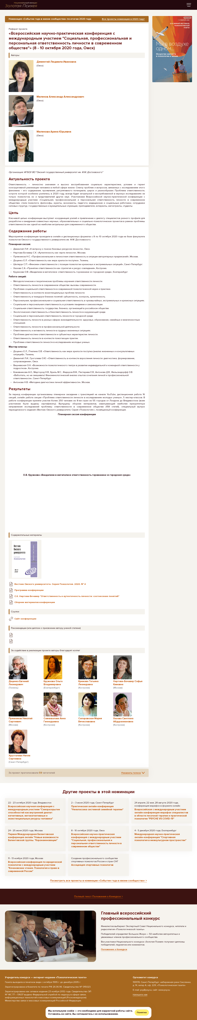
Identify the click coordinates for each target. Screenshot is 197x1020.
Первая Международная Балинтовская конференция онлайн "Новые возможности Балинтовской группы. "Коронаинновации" (33, 838)
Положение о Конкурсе (114, 951)
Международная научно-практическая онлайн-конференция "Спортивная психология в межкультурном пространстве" (160, 838)
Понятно (142, 1012)
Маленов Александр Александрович (60, 98)
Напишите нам (140, 994)
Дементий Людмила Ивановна (56, 63)
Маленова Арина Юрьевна (54, 133)
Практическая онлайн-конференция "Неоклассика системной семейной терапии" (97, 809)
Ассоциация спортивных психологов (92, 866)
